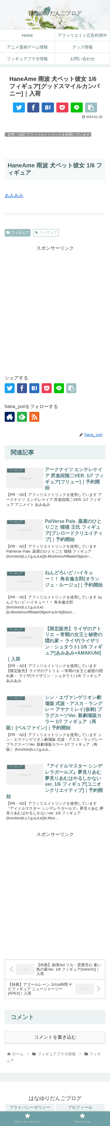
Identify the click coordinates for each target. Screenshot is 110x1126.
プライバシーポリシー (29, 1107)
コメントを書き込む (55, 1037)
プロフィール (80, 1107)
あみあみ (14, 195)
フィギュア (17, 232)
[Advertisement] (55, 307)
